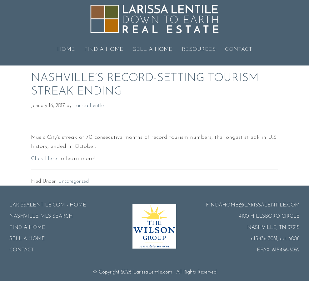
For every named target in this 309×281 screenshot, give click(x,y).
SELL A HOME (27, 238)
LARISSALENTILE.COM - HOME (47, 205)
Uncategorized (73, 181)
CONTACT (21, 250)
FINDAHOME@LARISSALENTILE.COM (253, 205)
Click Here (44, 159)
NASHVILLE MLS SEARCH (41, 216)
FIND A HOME (27, 227)
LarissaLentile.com (152, 272)
